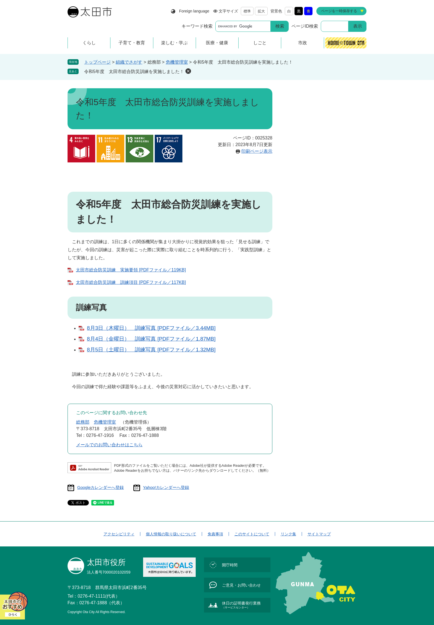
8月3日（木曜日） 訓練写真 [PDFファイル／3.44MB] (151, 328)
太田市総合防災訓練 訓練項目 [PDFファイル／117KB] (131, 282)
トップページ (97, 62)
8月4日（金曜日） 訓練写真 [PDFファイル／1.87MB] (151, 339)
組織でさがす (129, 62)
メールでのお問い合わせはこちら (109, 444)
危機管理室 (177, 62)
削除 (188, 71)
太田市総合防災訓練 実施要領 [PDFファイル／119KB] (131, 270)
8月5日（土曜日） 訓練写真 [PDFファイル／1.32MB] (151, 349)
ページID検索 (304, 26)
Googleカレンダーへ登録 (100, 487)
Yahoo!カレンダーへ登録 (166, 487)
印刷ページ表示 (256, 151)
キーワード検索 (197, 26)
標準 (247, 11)
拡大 (261, 11)
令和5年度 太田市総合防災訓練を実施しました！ (134, 71)
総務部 (82, 422)
